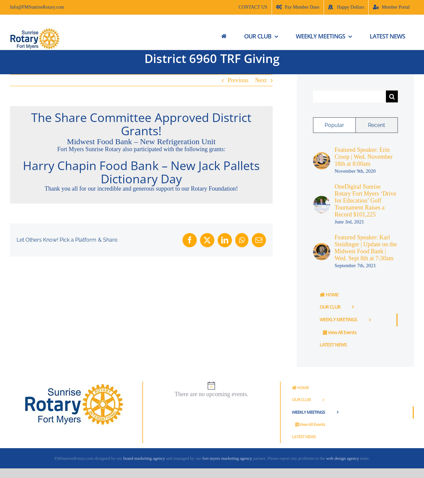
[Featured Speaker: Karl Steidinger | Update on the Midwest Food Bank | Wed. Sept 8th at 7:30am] (321, 246)
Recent (376, 125)
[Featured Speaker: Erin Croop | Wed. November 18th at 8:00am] (321, 155)
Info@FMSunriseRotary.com (37, 7)
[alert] (211, 390)
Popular (334, 125)
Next (261, 80)
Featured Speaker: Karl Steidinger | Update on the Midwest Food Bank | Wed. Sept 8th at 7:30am (366, 248)
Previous (238, 80)
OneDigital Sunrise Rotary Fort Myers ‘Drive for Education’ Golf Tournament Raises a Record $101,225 (365, 200)
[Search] (392, 96)
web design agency (343, 458)
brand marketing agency (144, 458)
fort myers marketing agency (227, 458)
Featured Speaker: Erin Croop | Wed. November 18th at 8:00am (364, 157)
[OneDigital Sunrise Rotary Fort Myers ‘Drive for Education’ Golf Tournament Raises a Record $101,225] (321, 199)
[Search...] (349, 96)
